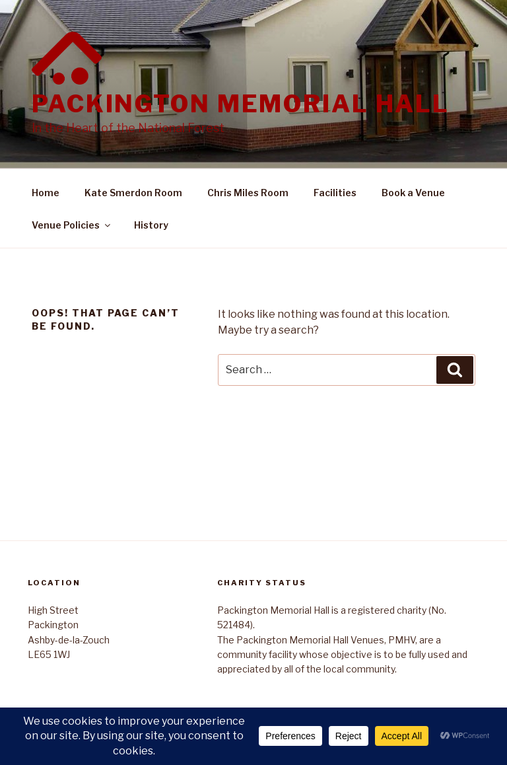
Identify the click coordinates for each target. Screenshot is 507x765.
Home (45, 192)
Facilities (335, 192)
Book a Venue (413, 192)
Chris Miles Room (247, 192)
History (151, 225)
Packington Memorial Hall (241, 103)
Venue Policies (72, 225)
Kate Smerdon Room (133, 192)
